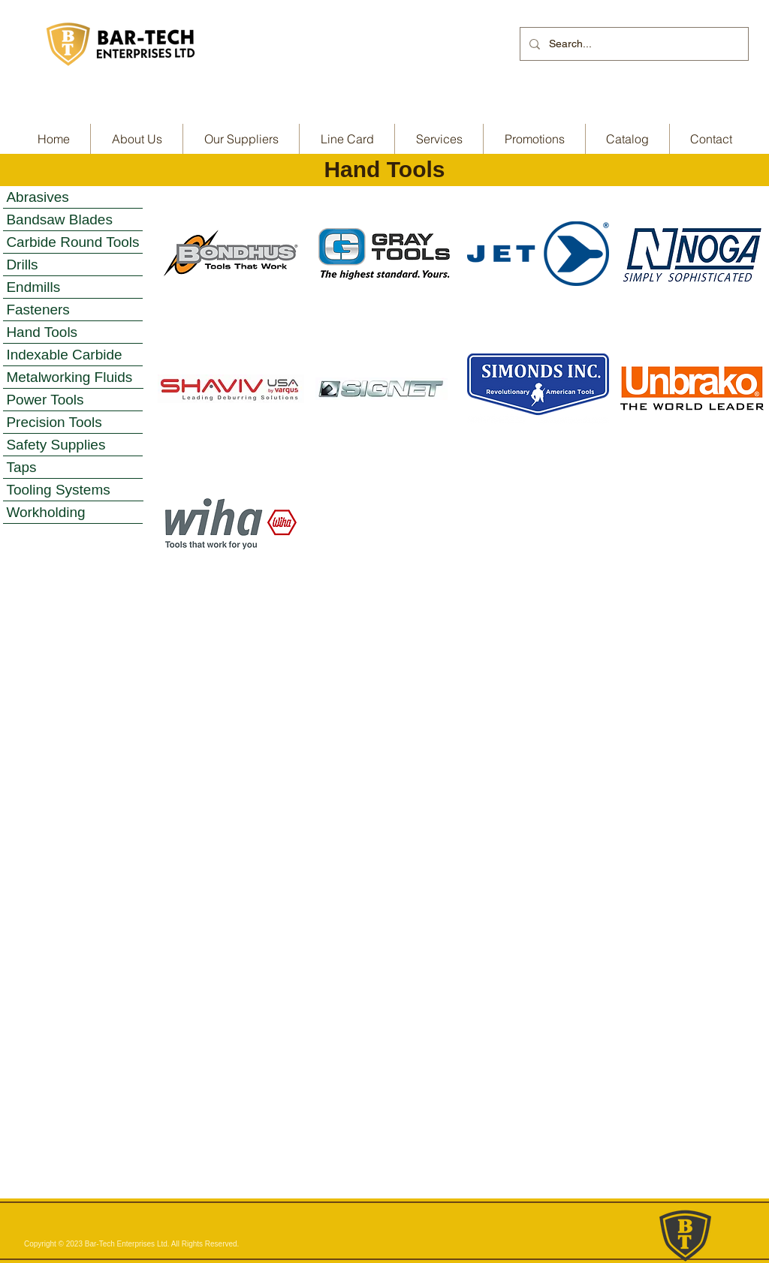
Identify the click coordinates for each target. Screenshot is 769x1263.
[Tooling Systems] (73, 490)
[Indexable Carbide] (73, 355)
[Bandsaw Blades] (73, 220)
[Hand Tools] (73, 332)
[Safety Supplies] (73, 445)
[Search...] (632, 44)
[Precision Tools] (73, 422)
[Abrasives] (73, 197)
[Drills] (73, 265)
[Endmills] (73, 287)
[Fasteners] (73, 310)
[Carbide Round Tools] (73, 242)
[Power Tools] (73, 400)
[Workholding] (73, 512)
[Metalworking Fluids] (73, 377)
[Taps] (73, 467)
